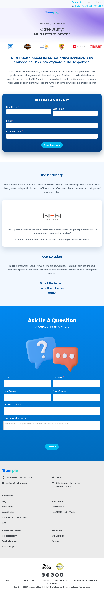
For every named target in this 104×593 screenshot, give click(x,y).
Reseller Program (9, 535)
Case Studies (8, 512)
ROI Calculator (58, 501)
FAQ (4, 523)
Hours (88, 2)
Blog (4, 501)
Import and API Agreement (85, 580)
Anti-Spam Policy (62, 580)
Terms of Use (28, 580)
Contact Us (77, 2)
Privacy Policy (44, 580)
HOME (7, 580)
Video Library (7, 506)
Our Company (58, 535)
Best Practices (58, 506)
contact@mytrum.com (16, 483)
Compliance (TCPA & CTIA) (14, 517)
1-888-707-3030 (95, 6)
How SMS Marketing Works (63, 512)
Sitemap (53, 583)
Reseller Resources (10, 541)
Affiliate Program (9, 546)
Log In (98, 2)
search (73, 6)
